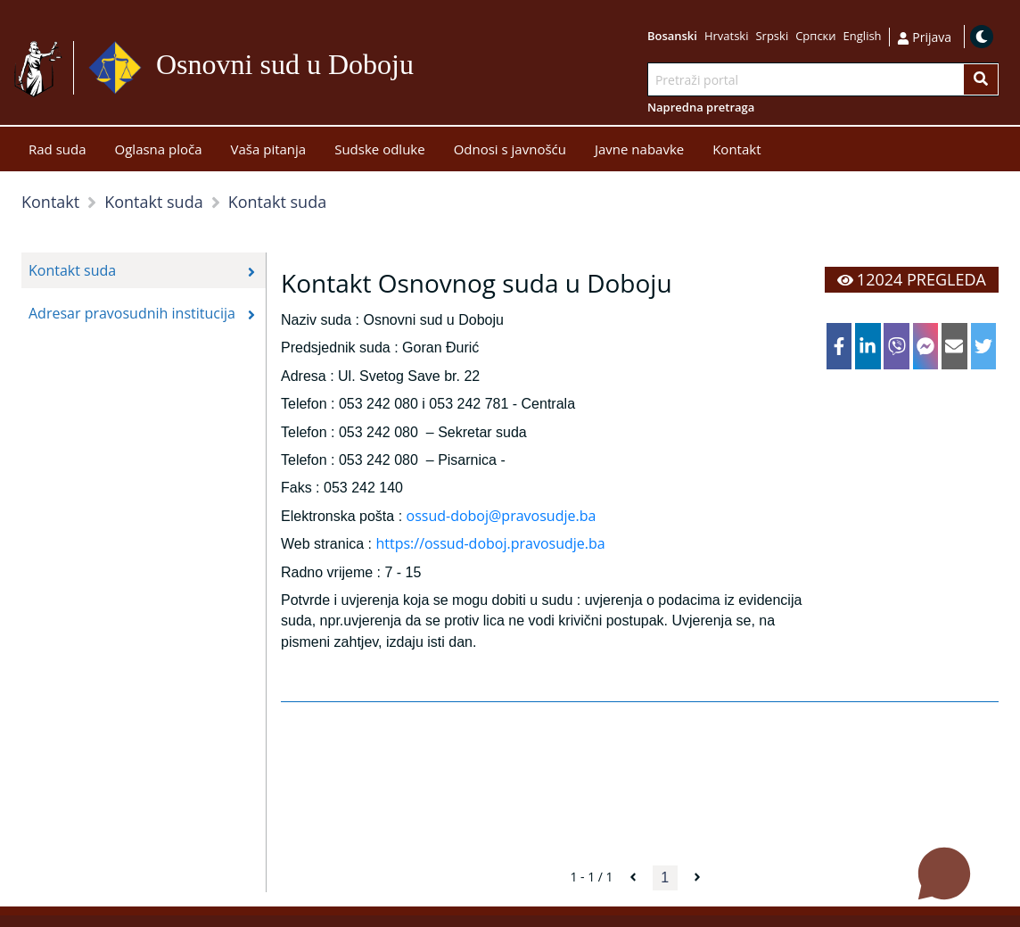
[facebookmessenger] (926, 346)
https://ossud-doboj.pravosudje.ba (490, 543)
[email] (954, 346)
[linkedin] (868, 346)
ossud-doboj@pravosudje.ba (501, 516)
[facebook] (839, 346)
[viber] (896, 346)
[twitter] (984, 346)
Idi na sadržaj (421, 68)
